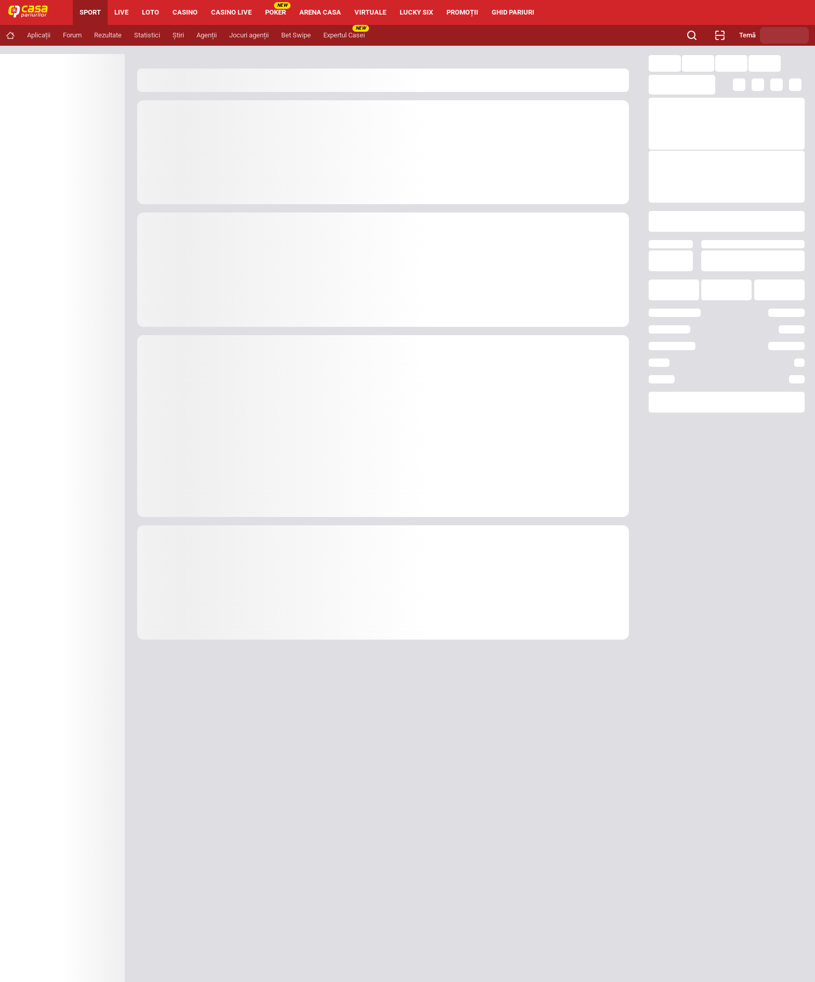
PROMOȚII (462, 12)
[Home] (32, 12)
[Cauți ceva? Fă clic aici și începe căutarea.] (692, 35)
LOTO (150, 12)
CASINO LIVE (231, 12)
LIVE (121, 12)
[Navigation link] (10, 35)
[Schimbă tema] (784, 35)
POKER (278, 9)
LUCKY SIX (416, 12)
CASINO (185, 12)
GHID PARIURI (513, 12)
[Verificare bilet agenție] (720, 35)
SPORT (90, 12)
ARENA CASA (320, 12)
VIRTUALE (370, 12)
